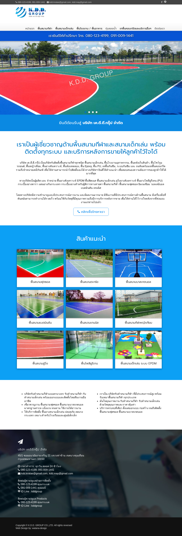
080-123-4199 (24, 2)
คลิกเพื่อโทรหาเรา (91, 211)
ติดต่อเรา (160, 29)
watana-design (39, 528)
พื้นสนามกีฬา (45, 29)
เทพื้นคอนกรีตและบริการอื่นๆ (135, 29)
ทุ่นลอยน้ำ (111, 29)
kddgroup (36, 491)
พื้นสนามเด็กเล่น (64, 29)
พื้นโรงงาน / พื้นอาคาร (89, 29)
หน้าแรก (29, 29)
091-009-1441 (38, 2)
